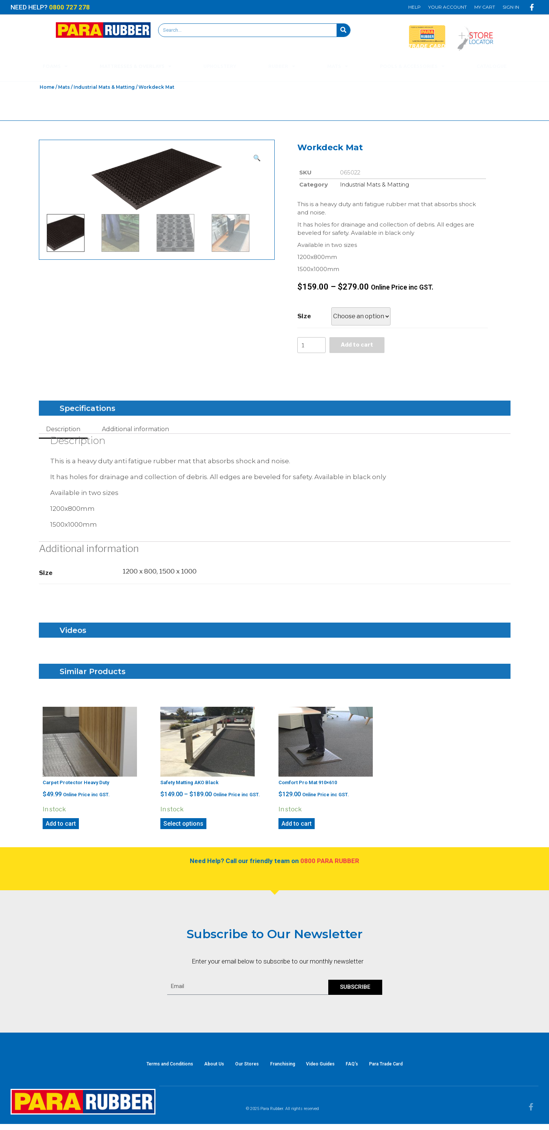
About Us (206, 1068)
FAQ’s (360, 1068)
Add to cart (360, 346)
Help (414, 7)
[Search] (343, 30)
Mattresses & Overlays (135, 66)
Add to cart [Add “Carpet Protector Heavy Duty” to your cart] (61, 825)
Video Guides (324, 1068)
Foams (55, 66)
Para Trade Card (398, 1068)
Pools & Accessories (412, 66)
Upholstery (219, 66)
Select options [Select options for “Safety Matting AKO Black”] (183, 825)
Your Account (447, 7)
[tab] (63, 431)
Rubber (281, 66)
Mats (337, 66)
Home (47, 87)
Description (63, 431)
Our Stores (243, 1068)
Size (304, 316)
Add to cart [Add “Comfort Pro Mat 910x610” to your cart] (296, 825)
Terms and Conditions (157, 1068)
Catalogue (492, 66)
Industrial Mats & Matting (104, 87)
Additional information (135, 431)
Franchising (282, 1068)
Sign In (511, 7)
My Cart (484, 7)
